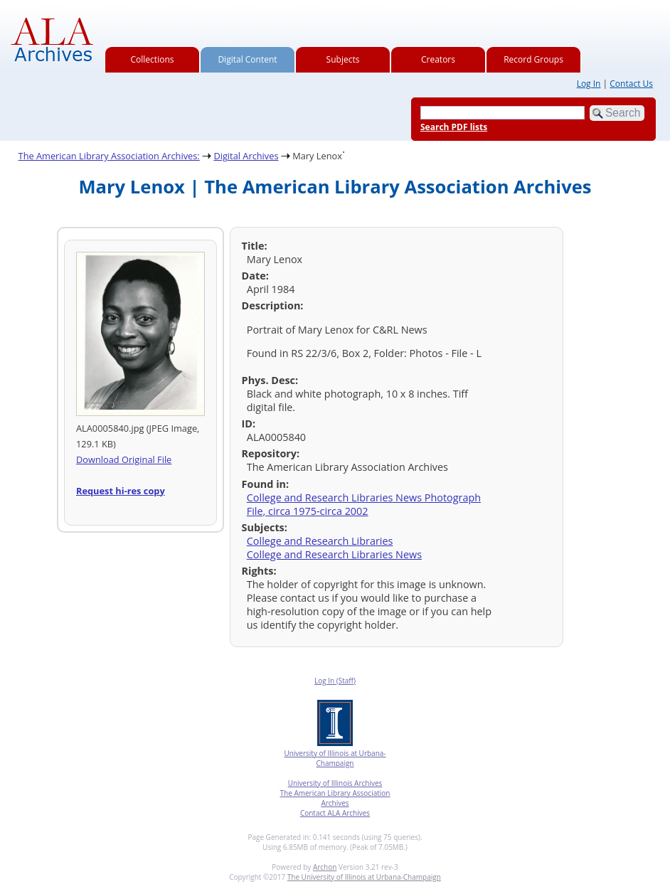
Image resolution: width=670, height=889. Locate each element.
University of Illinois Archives (335, 783)
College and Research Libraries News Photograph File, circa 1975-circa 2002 (364, 504)
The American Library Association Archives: (109, 155)
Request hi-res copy (120, 490)
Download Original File (123, 459)
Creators (438, 59)
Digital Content (247, 59)
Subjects (343, 59)
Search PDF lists (453, 127)
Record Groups (533, 59)
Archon (324, 867)
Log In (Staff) (335, 681)
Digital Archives (245, 155)
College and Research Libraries (320, 541)
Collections (152, 59)
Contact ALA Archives (335, 813)
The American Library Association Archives (335, 798)
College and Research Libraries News (334, 554)
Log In (589, 84)
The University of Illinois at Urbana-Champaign (364, 877)
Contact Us (631, 84)
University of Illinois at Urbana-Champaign (334, 758)
